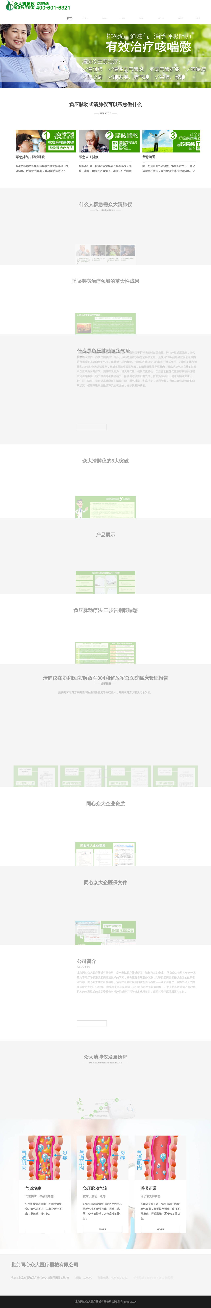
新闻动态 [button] (104, 18)
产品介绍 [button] (123, 18)
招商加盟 (180, 18)
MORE (102, 1229)
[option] (105, 44)
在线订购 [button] (141, 18)
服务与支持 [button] (161, 18)
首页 (69, 18)
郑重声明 (197, 18)
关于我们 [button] (85, 18)
